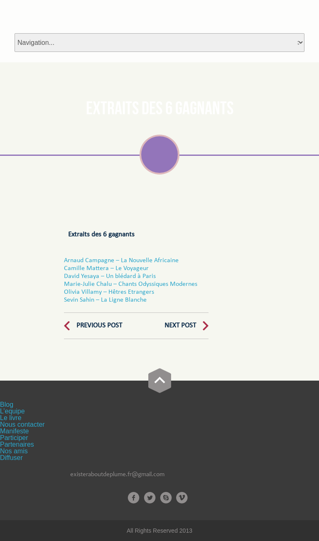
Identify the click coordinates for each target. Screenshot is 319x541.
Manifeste (14, 431)
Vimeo (182, 498)
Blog (6, 404)
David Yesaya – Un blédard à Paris (110, 276)
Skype (166, 498)
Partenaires (17, 444)
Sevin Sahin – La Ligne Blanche (105, 300)
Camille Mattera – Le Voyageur (106, 268)
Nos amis (14, 451)
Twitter (150, 498)
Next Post (180, 325)
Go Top (159, 380)
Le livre (11, 417)
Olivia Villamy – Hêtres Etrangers (109, 292)
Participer (14, 437)
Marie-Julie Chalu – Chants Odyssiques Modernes (131, 284)
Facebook (134, 498)
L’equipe (12, 411)
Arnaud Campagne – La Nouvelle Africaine (121, 260)
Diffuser (11, 457)
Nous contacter (22, 424)
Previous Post (99, 325)
